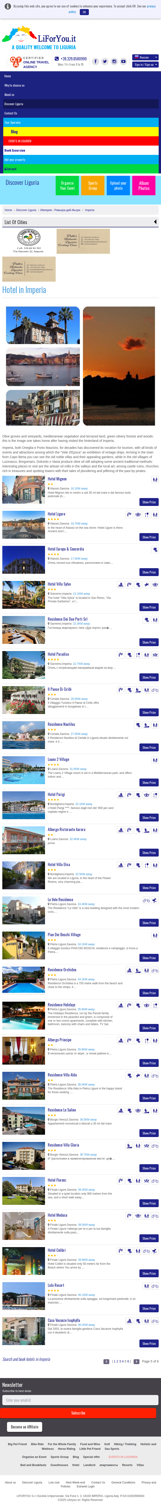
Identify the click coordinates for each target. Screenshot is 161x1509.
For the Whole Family (62, 1444)
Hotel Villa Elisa (59, 864)
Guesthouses (59, 1465)
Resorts (127, 1465)
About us (9, 94)
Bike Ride (37, 1444)
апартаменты (109, 1465)
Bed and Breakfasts (33, 1465)
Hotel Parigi (56, 794)
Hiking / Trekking (125, 1444)
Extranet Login (86, 1486)
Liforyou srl (73, 1500)
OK (84, 12)
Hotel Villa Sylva (59, 584)
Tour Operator (12, 122)
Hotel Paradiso (58, 654)
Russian (146, 57)
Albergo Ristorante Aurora (66, 829)
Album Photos (143, 185)
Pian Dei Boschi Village (64, 934)
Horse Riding (66, 1448)
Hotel (75, 1465)
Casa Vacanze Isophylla (64, 1320)
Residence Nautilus (61, 724)
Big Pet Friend (17, 1444)
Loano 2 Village (58, 759)
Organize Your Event (67, 185)
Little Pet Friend (90, 1448)
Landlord (89, 1465)
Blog (76, 1457)
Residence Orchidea (62, 969)
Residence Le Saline (62, 1110)
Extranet (10, 168)
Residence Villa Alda (62, 1075)
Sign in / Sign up (146, 64)
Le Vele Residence (60, 899)
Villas (140, 1465)
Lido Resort (56, 1285)
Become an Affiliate (24, 1427)
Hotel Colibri (57, 1250)
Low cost (53, 1482)
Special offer (91, 1457)
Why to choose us (14, 85)
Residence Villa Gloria (63, 1145)
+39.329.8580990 (71, 59)
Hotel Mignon (57, 479)
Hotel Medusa (57, 1215)
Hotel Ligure (56, 514)
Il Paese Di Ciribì (59, 689)
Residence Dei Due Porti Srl (67, 619)
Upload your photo (118, 185)
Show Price (149, 501)
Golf (107, 1444)
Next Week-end (75, 1482)
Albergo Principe (59, 1040)
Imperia (89, 210)
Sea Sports (112, 1448)
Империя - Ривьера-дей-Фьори (60, 210)
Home (7, 76)
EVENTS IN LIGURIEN (123, 1457)
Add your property (14, 159)
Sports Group (93, 185)
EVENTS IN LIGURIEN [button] (19, 141)
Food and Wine (90, 1444)
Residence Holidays (61, 1004)
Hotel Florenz (57, 1180)
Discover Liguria (13, 103)
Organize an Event (34, 1457)
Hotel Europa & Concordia (66, 549)
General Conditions (123, 1482)
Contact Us (10, 113)
